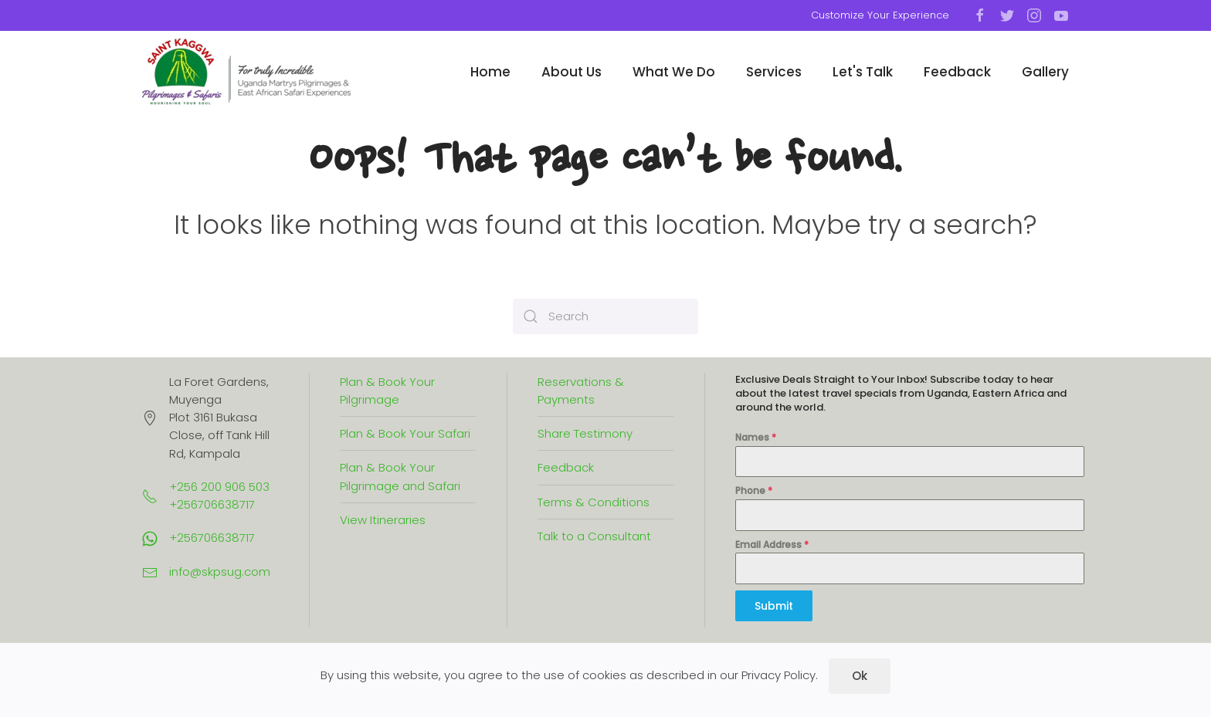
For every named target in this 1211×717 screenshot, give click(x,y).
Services (774, 72)
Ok (859, 676)
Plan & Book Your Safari (405, 433)
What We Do (674, 72)
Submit (774, 606)
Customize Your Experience (880, 15)
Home (490, 72)
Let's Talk (863, 72)
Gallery (1045, 72)
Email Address (772, 544)
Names (755, 437)
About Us (571, 72)
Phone (753, 490)
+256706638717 (212, 537)
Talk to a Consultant (594, 536)
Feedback (957, 72)
